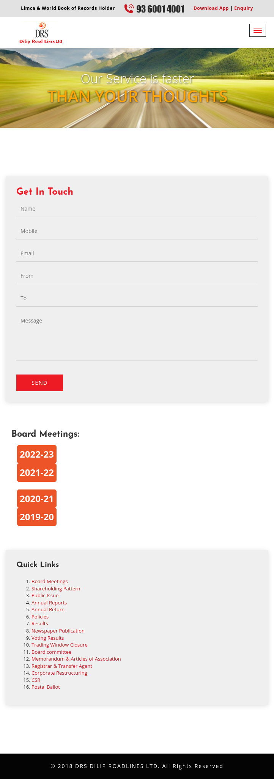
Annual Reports (49, 602)
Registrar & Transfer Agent (61, 666)
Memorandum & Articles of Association (76, 658)
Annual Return (48, 609)
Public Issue (44, 595)
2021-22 (37, 472)
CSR (35, 680)
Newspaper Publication (58, 630)
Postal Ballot (45, 686)
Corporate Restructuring (59, 672)
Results (39, 623)
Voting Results (47, 637)
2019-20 (37, 516)
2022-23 (37, 454)
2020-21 (37, 498)
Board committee (51, 651)
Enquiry (243, 8)
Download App (211, 8)
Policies (40, 616)
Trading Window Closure (59, 644)
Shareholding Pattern (55, 588)
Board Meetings (49, 581)
